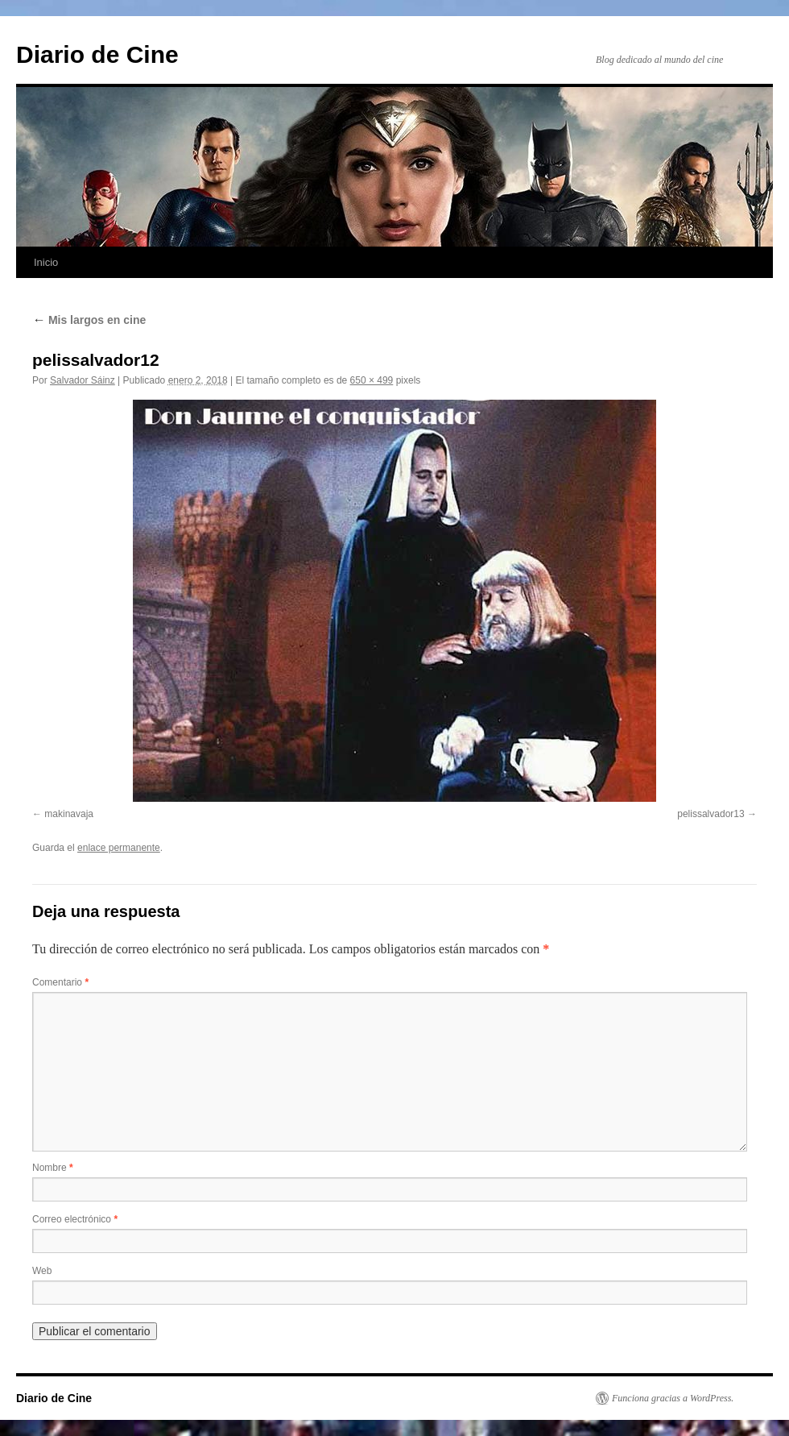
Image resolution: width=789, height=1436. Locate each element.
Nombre (52, 1167)
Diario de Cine (97, 54)
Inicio (46, 262)
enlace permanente (118, 847)
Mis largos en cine (89, 319)
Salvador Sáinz (82, 380)
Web (42, 1270)
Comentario (60, 982)
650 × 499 (372, 380)
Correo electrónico (75, 1219)
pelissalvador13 (710, 814)
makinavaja (68, 814)
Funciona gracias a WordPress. (672, 1398)
